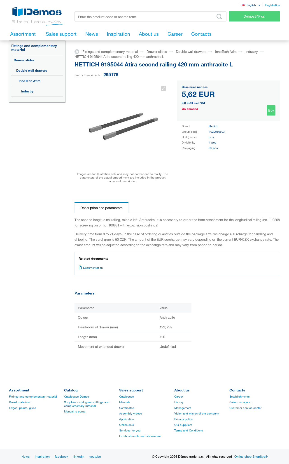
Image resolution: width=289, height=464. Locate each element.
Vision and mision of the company (196, 413)
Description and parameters (101, 208)
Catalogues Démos (76, 396)
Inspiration (42, 456)
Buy (271, 110)
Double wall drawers (31, 70)
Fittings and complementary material (34, 48)
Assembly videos (130, 413)
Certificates (126, 408)
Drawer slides (24, 60)
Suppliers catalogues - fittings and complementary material (86, 403)
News (25, 456)
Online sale (126, 424)
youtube (95, 456)
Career (178, 396)
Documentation (91, 267)
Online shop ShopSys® (251, 456)
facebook (61, 456)
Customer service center (245, 408)
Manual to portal (74, 411)
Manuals (124, 402)
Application (126, 419)
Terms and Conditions (188, 430)
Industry (27, 91)
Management (182, 408)
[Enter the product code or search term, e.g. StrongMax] (150, 16)
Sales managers (239, 402)
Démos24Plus (254, 16)
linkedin (78, 456)
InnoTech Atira (29, 81)
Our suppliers (183, 424)
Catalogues (126, 396)
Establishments (239, 396)
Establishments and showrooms (140, 436)
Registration (272, 5)
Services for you (129, 430)
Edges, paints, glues (22, 408)
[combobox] (251, 5)
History (179, 402)
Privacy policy (183, 419)
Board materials (19, 402)
